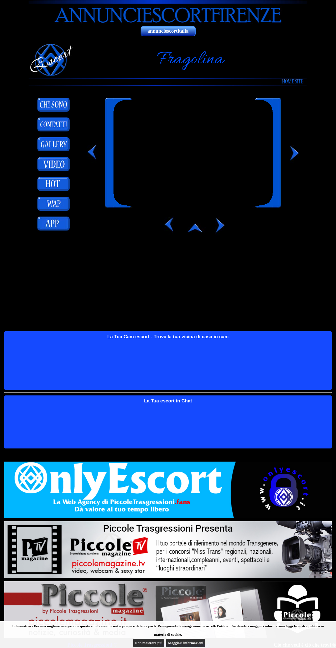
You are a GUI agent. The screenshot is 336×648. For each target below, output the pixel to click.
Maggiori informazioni (185, 643)
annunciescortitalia (168, 31)
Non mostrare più (148, 643)
